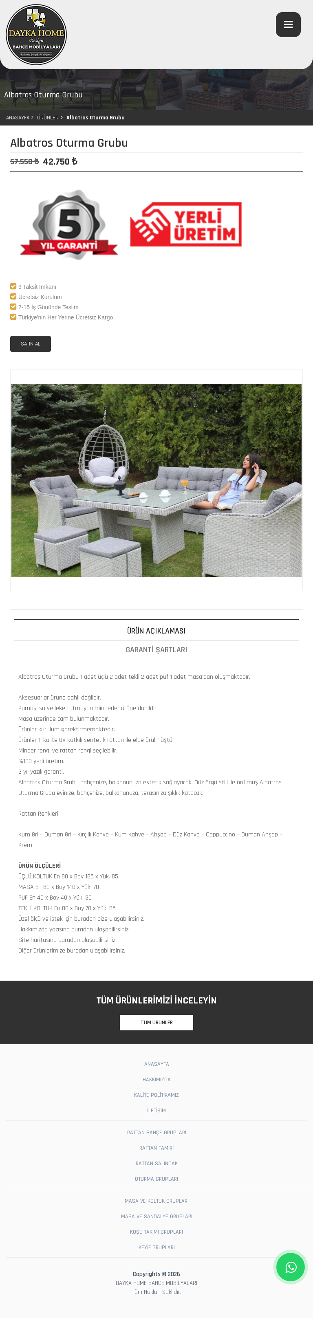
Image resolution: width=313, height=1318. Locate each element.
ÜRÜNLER (48, 117)
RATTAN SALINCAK (157, 1163)
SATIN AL (30, 344)
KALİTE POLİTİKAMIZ (156, 1095)
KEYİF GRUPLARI (157, 1247)
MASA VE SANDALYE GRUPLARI (156, 1216)
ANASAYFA (17, 117)
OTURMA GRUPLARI (156, 1179)
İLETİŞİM (156, 1110)
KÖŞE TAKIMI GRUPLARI (156, 1232)
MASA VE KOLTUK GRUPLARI (157, 1201)
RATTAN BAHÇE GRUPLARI (156, 1132)
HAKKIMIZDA (157, 1079)
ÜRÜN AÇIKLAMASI (156, 631)
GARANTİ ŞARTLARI (156, 650)
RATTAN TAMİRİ (156, 1148)
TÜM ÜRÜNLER (157, 1022)
